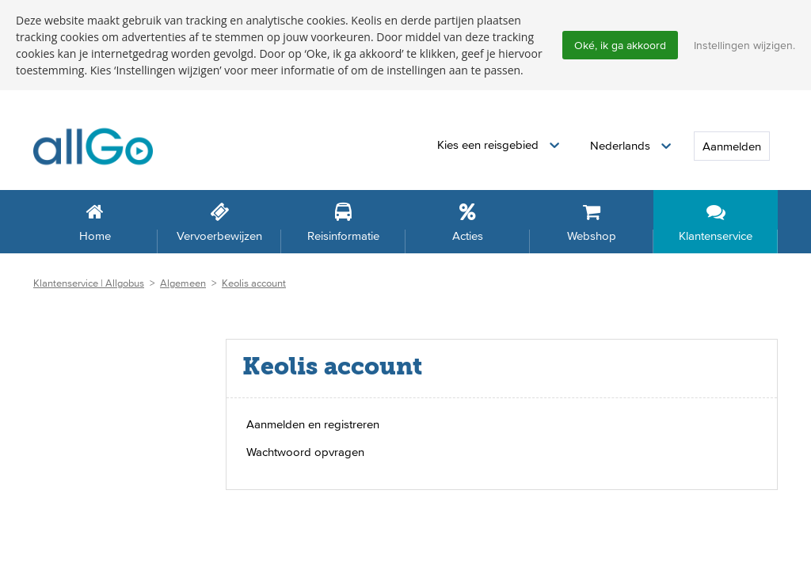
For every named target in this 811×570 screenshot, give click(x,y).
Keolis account (254, 283)
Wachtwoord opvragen (305, 451)
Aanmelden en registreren (312, 424)
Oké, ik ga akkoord (620, 45)
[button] (498, 145)
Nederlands (621, 145)
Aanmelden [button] (731, 146)
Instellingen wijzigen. (744, 45)
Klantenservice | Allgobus (88, 283)
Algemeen (183, 283)
